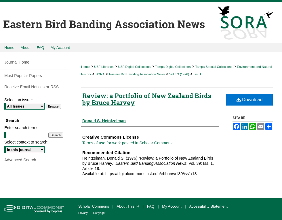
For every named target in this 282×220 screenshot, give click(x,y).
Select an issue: (18, 99)
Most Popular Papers (23, 75)
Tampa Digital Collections (173, 66)
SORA (100, 74)
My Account (172, 206)
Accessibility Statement (208, 206)
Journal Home (16, 62)
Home (85, 66)
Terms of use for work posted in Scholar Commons (127, 143)
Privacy (83, 213)
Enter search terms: (21, 127)
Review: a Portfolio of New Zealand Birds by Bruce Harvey (146, 99)
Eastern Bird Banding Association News (137, 74)
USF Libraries (103, 66)
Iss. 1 (197, 74)
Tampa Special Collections (213, 66)
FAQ (151, 206)
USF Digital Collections (134, 66)
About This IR (128, 206)
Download (250, 99)
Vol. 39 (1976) (179, 74)
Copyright (99, 213)
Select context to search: (26, 142)
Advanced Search (20, 160)
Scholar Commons (94, 206)
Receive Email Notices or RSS (31, 87)
